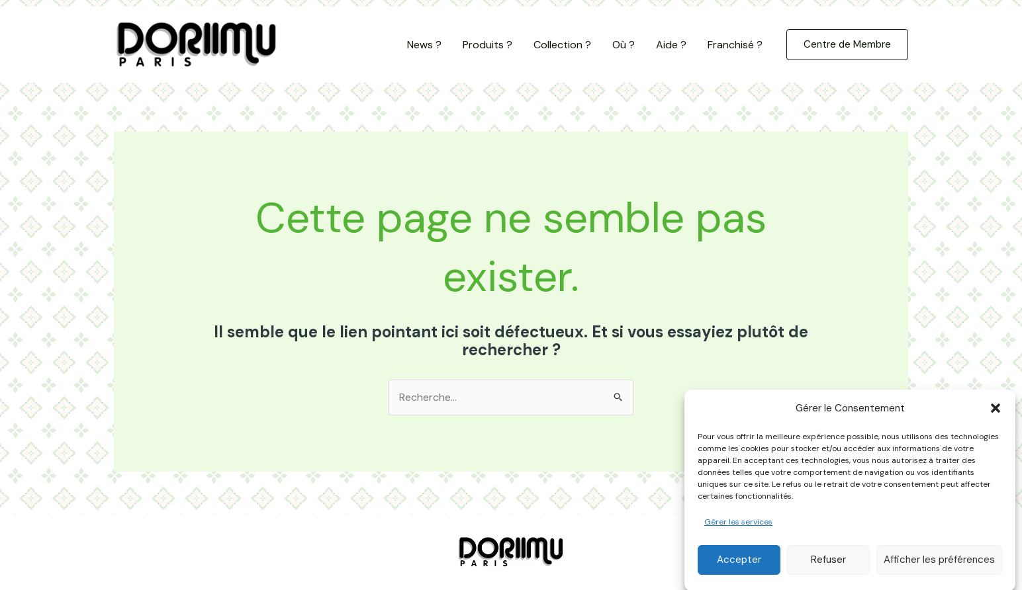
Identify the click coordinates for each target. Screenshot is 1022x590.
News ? (424, 45)
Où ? (623, 45)
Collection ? (562, 45)
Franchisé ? (735, 45)
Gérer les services (738, 531)
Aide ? (671, 45)
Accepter (739, 568)
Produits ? (487, 45)
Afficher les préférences (939, 568)
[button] (995, 417)
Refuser (828, 568)
